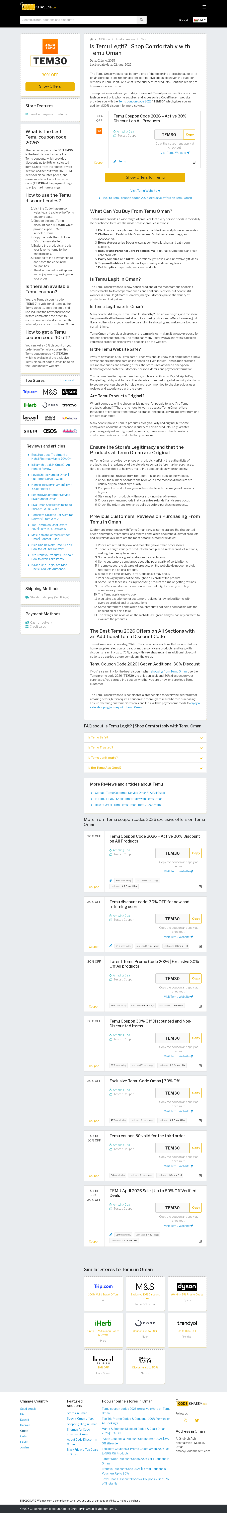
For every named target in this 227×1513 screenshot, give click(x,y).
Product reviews (125, 39)
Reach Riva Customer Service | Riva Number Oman (51, 496)
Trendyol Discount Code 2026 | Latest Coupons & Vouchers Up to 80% (134, 1471)
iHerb (103, 1340)
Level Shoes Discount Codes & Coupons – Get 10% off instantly (135, 1481)
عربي (184, 19)
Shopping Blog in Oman (82, 1424)
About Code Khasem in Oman (82, 1442)
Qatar (23, 1436)
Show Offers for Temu (145, 177)
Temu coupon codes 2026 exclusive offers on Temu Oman (136, 1411)
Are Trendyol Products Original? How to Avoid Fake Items (52, 557)
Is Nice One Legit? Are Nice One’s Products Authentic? (49, 567)
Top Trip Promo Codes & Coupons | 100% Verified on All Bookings (136, 1421)
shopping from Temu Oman (169, 671)
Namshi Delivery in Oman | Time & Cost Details (51, 486)
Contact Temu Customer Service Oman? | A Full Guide (130, 792)
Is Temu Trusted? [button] (145, 747)
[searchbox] (78, 20)
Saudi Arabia (28, 1408)
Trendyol (187, 1336)
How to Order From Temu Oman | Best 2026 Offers (128, 804)
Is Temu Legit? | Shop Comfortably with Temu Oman (128, 798)
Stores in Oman (77, 1413)
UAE (22, 1414)
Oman (24, 1430)
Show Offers (50, 86)
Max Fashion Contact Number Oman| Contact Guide (50, 537)
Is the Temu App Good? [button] (145, 768)
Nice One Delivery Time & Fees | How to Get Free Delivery (52, 547)
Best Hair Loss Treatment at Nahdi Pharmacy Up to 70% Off (51, 456)
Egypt (24, 1441)
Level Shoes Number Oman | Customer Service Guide (50, 476)
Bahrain (25, 1425)
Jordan (24, 1447)
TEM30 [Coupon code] (168, 134)
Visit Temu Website (175, 152)
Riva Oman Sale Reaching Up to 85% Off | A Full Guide (51, 506)
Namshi (145, 1373)
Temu (143, 39)
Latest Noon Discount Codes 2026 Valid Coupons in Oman (135, 1461)
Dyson (187, 1300)
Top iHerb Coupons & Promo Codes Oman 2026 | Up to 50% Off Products (135, 1451)
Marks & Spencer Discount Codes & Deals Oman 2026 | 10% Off (133, 1431)
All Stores (104, 39)
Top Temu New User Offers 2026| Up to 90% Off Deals (49, 527)
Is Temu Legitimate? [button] (145, 758)
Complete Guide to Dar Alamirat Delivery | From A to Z (52, 517)
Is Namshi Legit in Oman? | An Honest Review (50, 466)
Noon (145, 1336)
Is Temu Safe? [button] (145, 737)
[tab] (145, 737)
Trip (103, 1300)
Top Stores (35, 380)
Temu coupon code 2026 (135, 101)
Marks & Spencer (145, 1304)
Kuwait (24, 1419)
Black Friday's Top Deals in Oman (82, 1452)
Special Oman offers (80, 1418)
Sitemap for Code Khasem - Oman (78, 1432)
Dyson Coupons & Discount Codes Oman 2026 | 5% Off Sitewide (135, 1441)
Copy (190, 134)
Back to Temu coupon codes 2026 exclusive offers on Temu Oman (145, 198)
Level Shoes (103, 1373)
